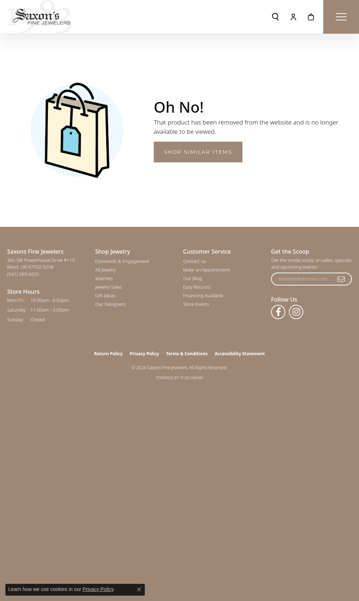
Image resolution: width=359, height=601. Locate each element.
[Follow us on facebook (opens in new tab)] (278, 312)
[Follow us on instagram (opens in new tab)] (296, 312)
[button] (275, 17)
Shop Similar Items (198, 152)
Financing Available (203, 295)
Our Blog (192, 278)
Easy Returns (196, 287)
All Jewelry (105, 270)
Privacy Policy (144, 354)
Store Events (196, 304)
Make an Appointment (206, 270)
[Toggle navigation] (341, 17)
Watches (104, 278)
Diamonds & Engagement (122, 261)
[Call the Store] (23, 274)
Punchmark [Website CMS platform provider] (192, 377)
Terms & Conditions (187, 354)
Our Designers (110, 304)
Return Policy (108, 354)
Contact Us (194, 261)
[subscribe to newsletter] (341, 279)
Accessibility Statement (240, 354)
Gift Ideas (105, 295)
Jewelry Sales (108, 287)
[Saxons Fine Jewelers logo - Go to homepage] (39, 17)
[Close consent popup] (139, 589)
